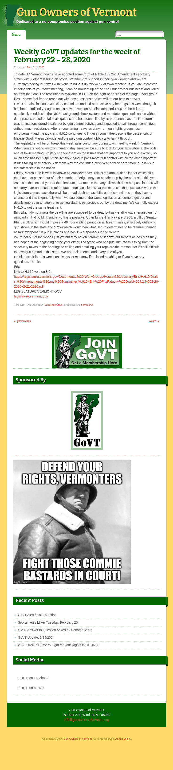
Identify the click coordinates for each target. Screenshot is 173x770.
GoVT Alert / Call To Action (37, 615)
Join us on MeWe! (31, 688)
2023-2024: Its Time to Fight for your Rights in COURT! (58, 645)
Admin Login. (123, 738)
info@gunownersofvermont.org (86, 720)
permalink (87, 304)
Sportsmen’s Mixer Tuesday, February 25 (48, 622)
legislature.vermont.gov (31, 296)
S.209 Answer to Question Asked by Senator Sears (55, 630)
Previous (22, 321)
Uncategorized (53, 304)
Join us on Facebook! (33, 678)
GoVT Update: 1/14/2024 (36, 637)
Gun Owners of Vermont (76, 12)
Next (154, 321)
